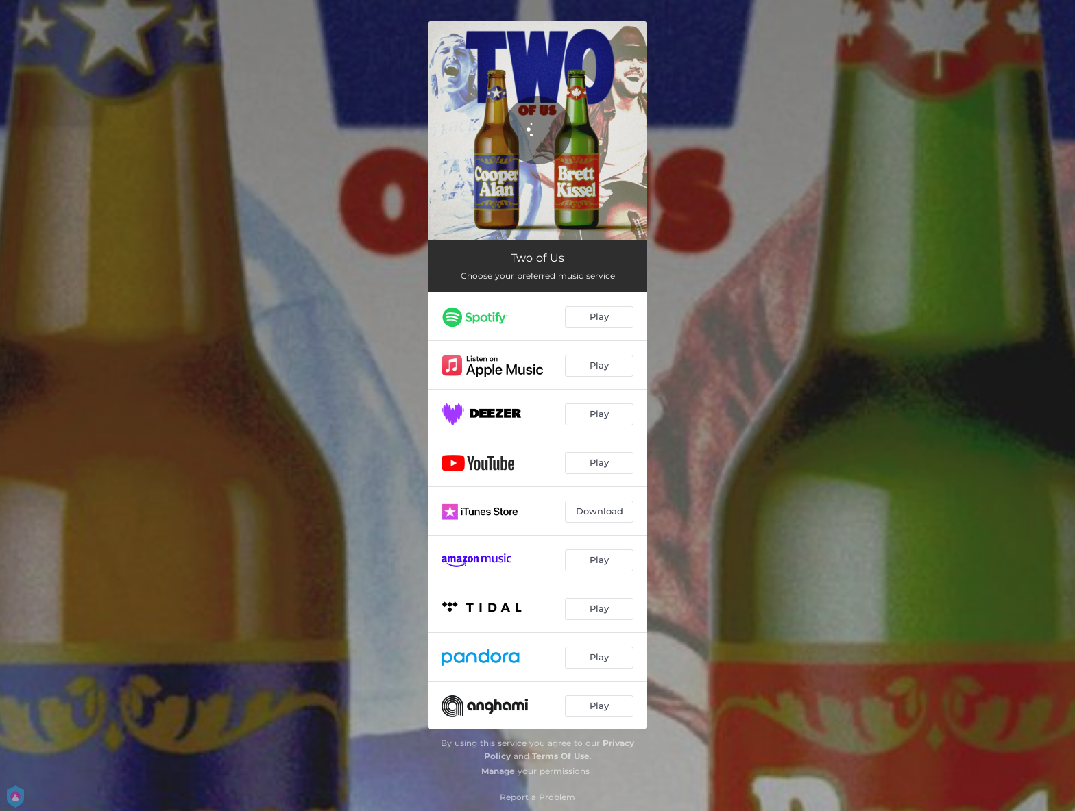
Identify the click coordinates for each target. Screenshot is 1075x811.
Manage (498, 771)
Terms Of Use (561, 756)
